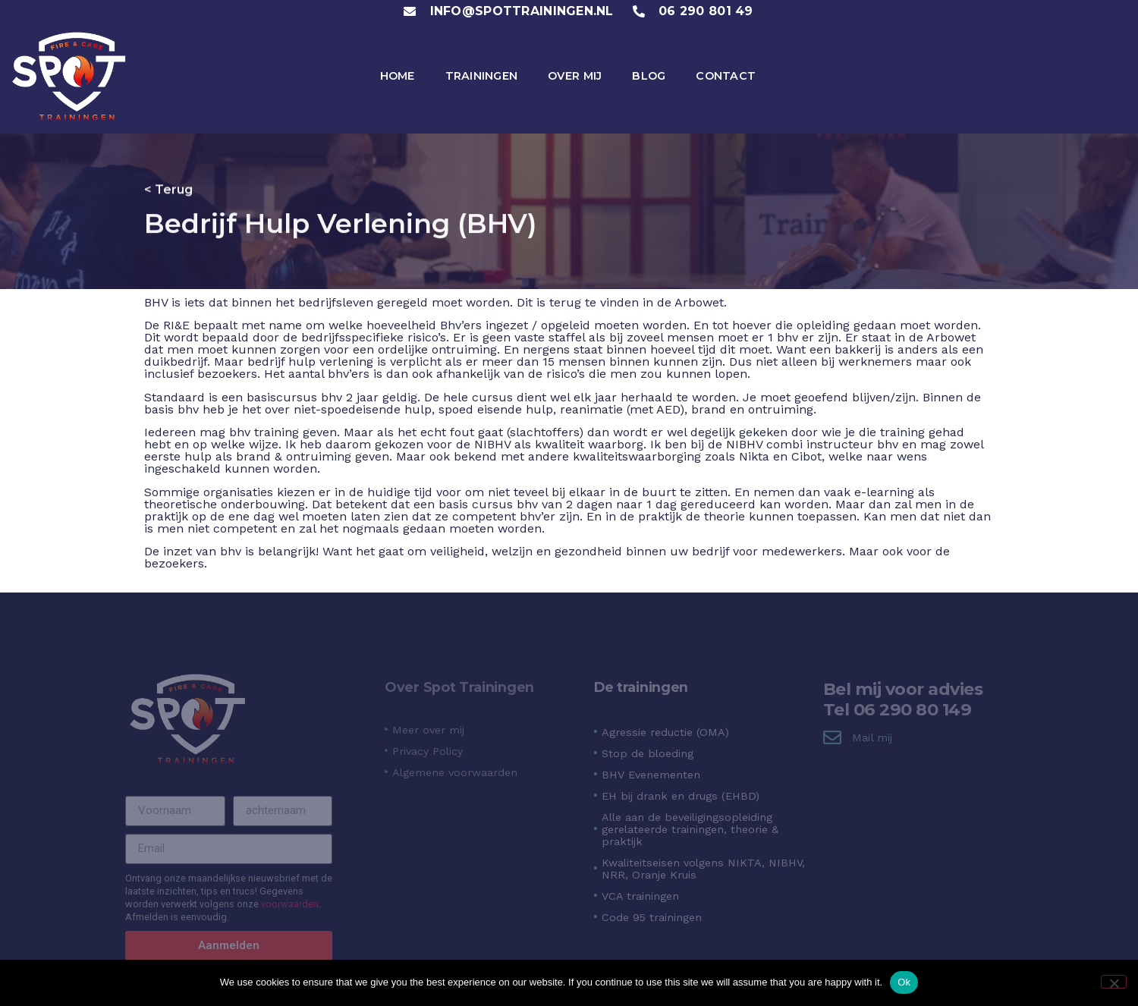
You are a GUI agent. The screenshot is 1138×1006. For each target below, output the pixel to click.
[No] (1114, 982)
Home (397, 76)
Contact (726, 76)
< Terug (168, 188)
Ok (904, 982)
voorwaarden (290, 904)
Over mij (575, 76)
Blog (648, 76)
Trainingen (481, 76)
